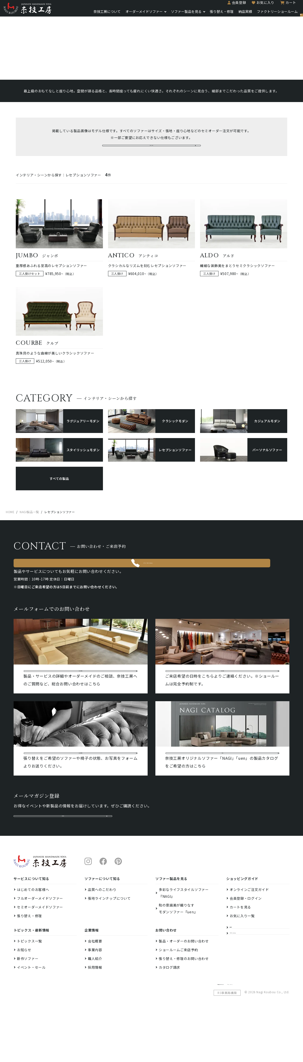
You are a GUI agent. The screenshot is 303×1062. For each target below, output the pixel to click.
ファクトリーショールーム (260, 14)
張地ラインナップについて (109, 944)
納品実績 (229, 14)
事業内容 (95, 996)
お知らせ (24, 996)
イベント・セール (31, 1013)
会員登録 (222, 5)
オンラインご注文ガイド (249, 935)
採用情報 (95, 1013)
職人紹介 (95, 1004)
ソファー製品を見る (169, 14)
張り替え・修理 (205, 14)
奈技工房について (90, 14)
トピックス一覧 (29, 987)
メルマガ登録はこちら (62, 857)
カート (274, 5)
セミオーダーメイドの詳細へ (151, 154)
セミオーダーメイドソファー (40, 953)
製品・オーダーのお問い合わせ (184, 987)
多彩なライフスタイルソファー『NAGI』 (184, 939)
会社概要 (95, 987)
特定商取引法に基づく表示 (236, 1030)
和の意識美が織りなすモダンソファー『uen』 (178, 955)
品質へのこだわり (102, 935)
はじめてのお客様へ (33, 935)
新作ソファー (27, 1004)
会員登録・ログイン (246, 944)
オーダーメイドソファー (127, 14)
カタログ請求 (169, 1013)
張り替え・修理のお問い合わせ (184, 1004)
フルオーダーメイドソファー (40, 944)
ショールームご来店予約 (178, 996)
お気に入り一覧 (242, 962)
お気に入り (249, 5)
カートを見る (240, 953)
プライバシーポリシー (273, 1030)
